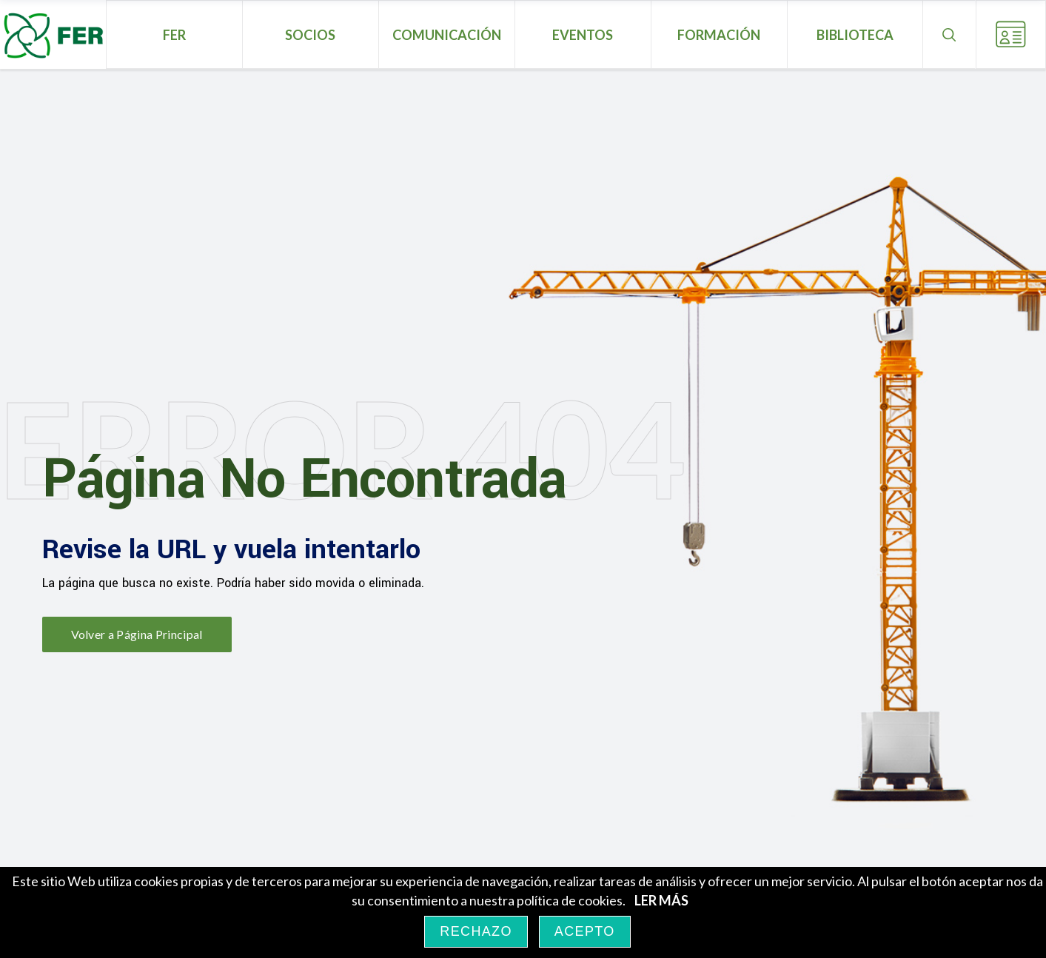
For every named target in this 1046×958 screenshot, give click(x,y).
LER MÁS (661, 900)
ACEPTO (584, 931)
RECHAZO (476, 931)
